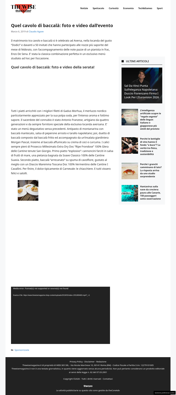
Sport (160, 8)
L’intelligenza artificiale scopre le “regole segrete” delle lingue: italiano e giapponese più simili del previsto (150, 119)
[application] (60, 315)
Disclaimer (89, 361)
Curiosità (113, 8)
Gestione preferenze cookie (164, 393)
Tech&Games (145, 8)
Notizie (84, 8)
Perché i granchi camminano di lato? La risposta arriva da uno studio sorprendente (151, 170)
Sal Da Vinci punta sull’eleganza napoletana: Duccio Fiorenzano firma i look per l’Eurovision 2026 (141, 91)
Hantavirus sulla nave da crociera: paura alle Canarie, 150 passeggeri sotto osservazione (150, 192)
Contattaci (108, 378)
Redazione (101, 361)
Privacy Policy (76, 361)
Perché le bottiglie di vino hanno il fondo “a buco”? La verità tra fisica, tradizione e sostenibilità (150, 146)
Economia (128, 8)
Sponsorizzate (22, 350)
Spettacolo (98, 8)
